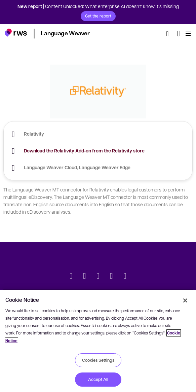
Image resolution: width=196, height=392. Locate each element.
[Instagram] (125, 276)
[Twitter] (71, 276)
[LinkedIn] (84, 276)
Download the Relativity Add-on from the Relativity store (84, 150)
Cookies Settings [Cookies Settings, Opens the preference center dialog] (98, 360)
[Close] (185, 300)
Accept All (98, 379)
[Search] (169, 34)
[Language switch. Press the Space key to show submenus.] (178, 34)
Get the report (98, 16)
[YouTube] (111, 276)
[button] (15, 32)
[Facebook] (98, 276)
